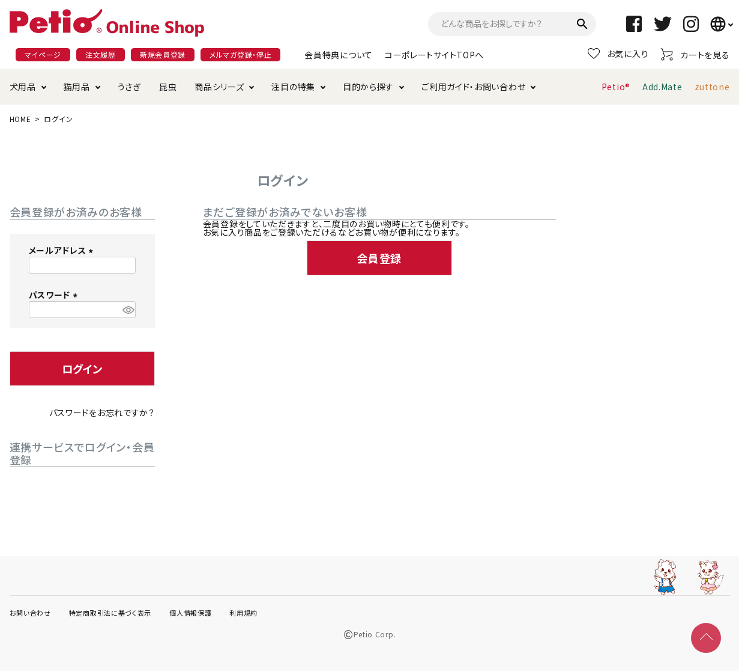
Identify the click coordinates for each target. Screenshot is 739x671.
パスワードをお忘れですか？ (102, 412)
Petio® (616, 87)
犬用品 (23, 87)
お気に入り (618, 53)
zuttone (712, 87)
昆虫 (167, 87)
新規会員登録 (163, 54)
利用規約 (243, 612)
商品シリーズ (219, 87)
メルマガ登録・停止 (240, 54)
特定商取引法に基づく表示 (110, 612)
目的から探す (368, 87)
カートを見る (694, 54)
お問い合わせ (30, 612)
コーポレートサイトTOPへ (434, 55)
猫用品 (77, 87)
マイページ (43, 54)
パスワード (55, 295)
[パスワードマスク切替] (126, 309)
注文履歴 (100, 54)
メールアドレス (63, 250)
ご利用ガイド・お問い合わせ (473, 87)
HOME (20, 119)
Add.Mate (662, 87)
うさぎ (129, 87)
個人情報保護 (190, 612)
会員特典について (338, 55)
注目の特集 (293, 87)
